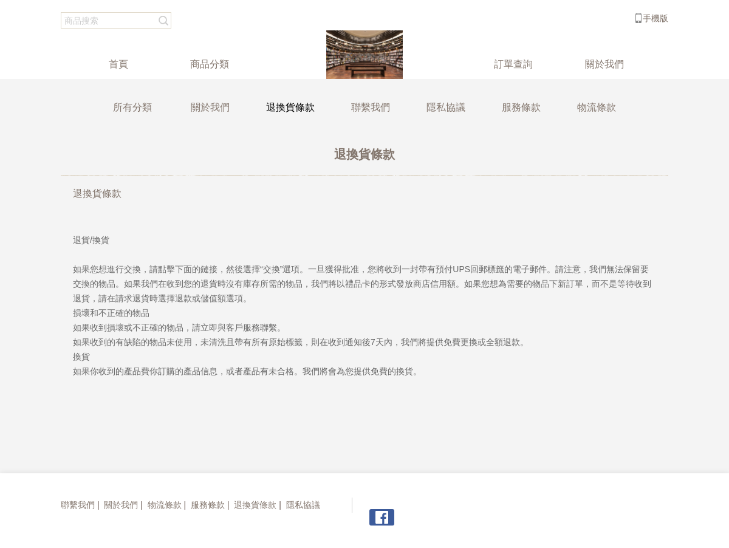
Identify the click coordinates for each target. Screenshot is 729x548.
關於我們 (121, 505)
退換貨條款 (255, 505)
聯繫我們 (78, 505)
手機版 (655, 18)
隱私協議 (303, 505)
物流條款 (165, 505)
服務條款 (208, 505)
